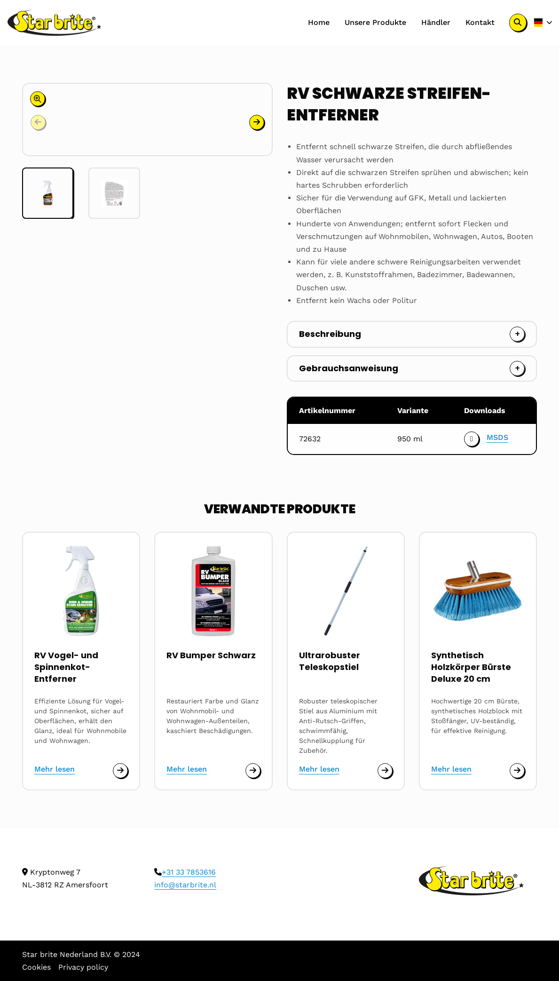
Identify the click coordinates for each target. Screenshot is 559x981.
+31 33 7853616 (189, 872)
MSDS (497, 437)
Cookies (36, 967)
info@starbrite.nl (185, 884)
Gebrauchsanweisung (348, 368)
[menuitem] (318, 22)
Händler (435, 22)
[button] (256, 122)
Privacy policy (83, 967)
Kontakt (480, 22)
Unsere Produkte (375, 22)
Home (319, 22)
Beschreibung (330, 334)
